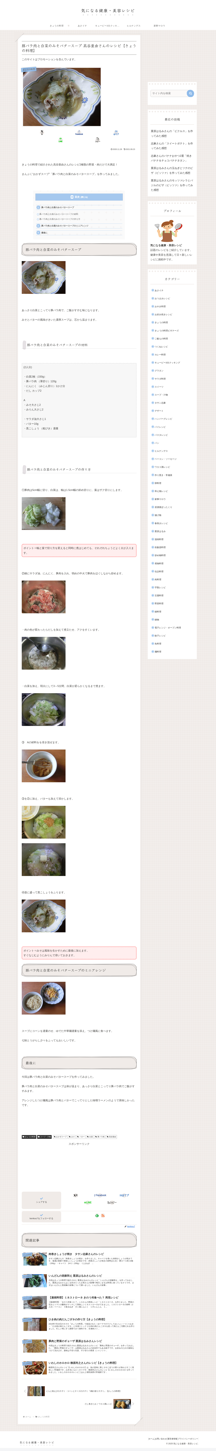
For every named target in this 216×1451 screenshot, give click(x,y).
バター (81, 1132)
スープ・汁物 (44, 1132)
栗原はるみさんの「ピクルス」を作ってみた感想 (172, 133)
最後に (45, 228)
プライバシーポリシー (186, 1442)
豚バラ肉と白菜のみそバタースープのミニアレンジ (67, 220)
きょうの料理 (29, 1132)
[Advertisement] (79, 1162)
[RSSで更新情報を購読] (103, 1211)
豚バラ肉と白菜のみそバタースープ (59, 200)
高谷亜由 (111, 1132)
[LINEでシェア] (98, 132)
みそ (72, 1132)
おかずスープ (60, 1132)
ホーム (142, 1442)
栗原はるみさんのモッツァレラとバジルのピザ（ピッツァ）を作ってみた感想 (172, 185)
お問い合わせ (154, 1442)
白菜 (90, 1132)
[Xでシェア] (40, 132)
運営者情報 (168, 1442)
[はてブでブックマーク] (79, 132)
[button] (117, 132)
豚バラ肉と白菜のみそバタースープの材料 (60, 208)
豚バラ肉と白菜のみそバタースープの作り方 (61, 213)
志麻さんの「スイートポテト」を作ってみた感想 (172, 146)
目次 (77, 189)
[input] (170, 93)
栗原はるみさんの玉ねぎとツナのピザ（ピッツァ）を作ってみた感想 (172, 170)
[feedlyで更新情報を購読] (97, 1211)
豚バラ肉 (99, 1132)
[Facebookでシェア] (60, 132)
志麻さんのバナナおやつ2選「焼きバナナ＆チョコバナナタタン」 (171, 158)
